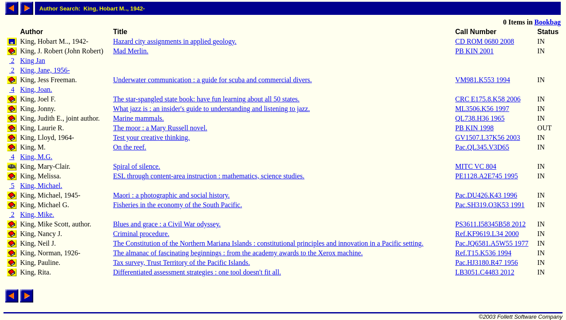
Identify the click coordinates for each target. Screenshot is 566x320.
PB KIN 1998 (474, 128)
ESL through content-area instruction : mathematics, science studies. (209, 176)
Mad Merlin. (131, 51)
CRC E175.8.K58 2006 (488, 99)
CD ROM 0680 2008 (484, 41)
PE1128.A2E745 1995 (486, 176)
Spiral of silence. (136, 166)
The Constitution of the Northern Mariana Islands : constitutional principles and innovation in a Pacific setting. (268, 243)
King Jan (32, 60)
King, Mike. (37, 214)
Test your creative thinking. (151, 137)
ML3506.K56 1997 (482, 108)
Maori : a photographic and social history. (171, 195)
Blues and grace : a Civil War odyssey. (167, 224)
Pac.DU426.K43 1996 (486, 195)
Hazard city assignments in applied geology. (174, 41)
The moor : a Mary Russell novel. (160, 128)
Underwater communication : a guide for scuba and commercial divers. (212, 79)
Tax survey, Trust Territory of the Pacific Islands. (181, 262)
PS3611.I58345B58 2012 (490, 224)
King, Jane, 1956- (45, 70)
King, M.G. (36, 156)
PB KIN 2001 (474, 51)
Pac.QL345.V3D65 (482, 147)
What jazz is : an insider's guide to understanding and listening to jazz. (211, 108)
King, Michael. (41, 185)
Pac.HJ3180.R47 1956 (486, 262)
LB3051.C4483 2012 (484, 272)
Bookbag (548, 22)
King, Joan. (36, 89)
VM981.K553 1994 (482, 79)
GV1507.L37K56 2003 (487, 137)
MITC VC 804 (476, 166)
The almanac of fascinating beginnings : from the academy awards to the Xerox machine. (238, 253)
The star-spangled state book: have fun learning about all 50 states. (206, 99)
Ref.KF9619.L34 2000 (487, 233)
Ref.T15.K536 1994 (483, 253)
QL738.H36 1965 (480, 118)
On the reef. (129, 147)
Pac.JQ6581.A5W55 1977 (492, 243)
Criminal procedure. (141, 233)
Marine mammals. (138, 118)
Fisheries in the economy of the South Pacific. (177, 205)
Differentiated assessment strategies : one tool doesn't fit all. (197, 272)
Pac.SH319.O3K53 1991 (490, 205)
